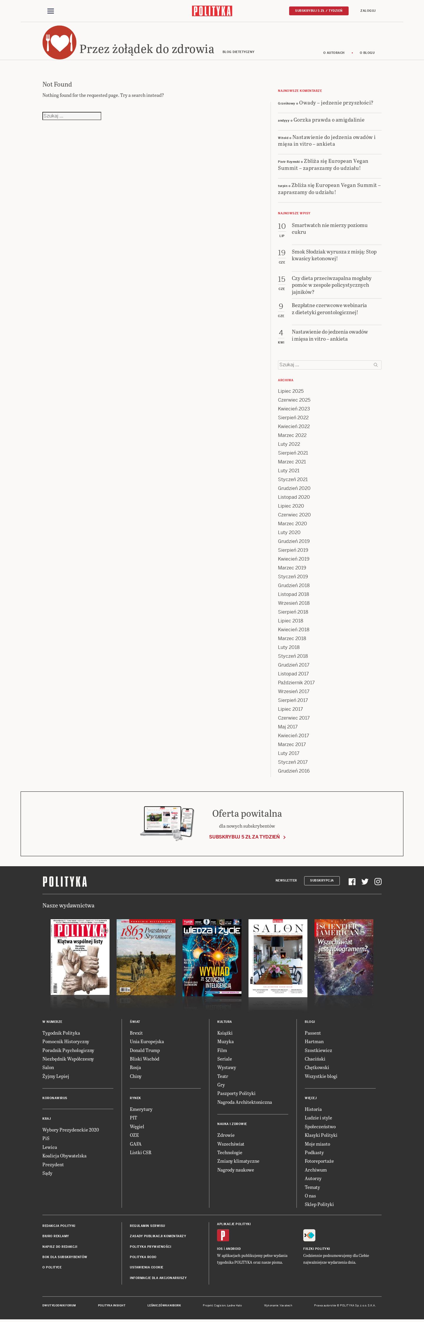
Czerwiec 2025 (294, 401)
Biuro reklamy (55, 1237)
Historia (313, 1109)
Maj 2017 (288, 728)
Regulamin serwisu (147, 1227)
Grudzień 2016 (294, 772)
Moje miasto (317, 1144)
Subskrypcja (322, 882)
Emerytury (141, 1109)
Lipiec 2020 (291, 507)
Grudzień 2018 (294, 586)
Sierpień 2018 (293, 613)
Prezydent (53, 1165)
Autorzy (313, 1179)
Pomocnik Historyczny (65, 1042)
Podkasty (314, 1153)
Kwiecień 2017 (293, 736)
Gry (221, 1085)
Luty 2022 (289, 445)
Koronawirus (54, 1099)
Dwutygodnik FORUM (59, 1306)
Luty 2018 (289, 648)
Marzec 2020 (292, 524)
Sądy (47, 1173)
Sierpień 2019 (293, 551)
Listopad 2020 (294, 498)
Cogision (220, 1306)
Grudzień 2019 (294, 542)
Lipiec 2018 (290, 622)
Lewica (49, 1147)
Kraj (46, 1119)
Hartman (314, 1042)
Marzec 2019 (292, 569)
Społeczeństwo (320, 1127)
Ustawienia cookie (146, 1268)
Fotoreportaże (319, 1162)
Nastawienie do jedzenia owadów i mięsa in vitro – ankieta (327, 141)
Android (233, 1250)
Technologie (229, 1153)
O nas (310, 1196)
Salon (48, 1068)
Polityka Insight (111, 1306)
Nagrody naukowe (235, 1170)
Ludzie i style (318, 1118)
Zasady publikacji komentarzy (158, 1237)
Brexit (136, 1033)
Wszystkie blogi (321, 1076)
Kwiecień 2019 (293, 560)
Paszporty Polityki (236, 1094)
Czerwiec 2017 (294, 719)
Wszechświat (230, 1144)
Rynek (135, 1099)
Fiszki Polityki (316, 1250)
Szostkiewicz (318, 1051)
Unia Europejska (147, 1042)
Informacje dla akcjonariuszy (158, 1279)
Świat (135, 1023)
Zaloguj (368, 11)
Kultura (224, 1023)
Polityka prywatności (150, 1248)
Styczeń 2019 (293, 577)
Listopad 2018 (293, 595)
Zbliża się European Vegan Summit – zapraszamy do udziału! (323, 165)
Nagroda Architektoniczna (244, 1102)
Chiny (136, 1076)
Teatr (222, 1076)
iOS (220, 1250)
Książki (225, 1033)
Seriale (224, 1059)
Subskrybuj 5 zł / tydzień (319, 11)
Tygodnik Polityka (61, 1033)
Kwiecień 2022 (294, 427)
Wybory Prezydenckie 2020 (70, 1130)
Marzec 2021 (292, 463)
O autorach (334, 54)
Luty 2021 (288, 471)
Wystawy (226, 1068)
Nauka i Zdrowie (232, 1125)
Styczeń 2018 (293, 657)
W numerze (52, 1023)
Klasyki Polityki (321, 1136)
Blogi (310, 1023)
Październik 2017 (296, 683)
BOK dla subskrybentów (64, 1258)
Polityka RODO (143, 1258)
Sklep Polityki (319, 1205)
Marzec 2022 (292, 436)
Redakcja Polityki (58, 1227)
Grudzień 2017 (293, 666)
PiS (45, 1139)
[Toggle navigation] (50, 11)
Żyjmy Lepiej (55, 1076)
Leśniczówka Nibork (164, 1306)
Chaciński (315, 1059)
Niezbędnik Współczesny (68, 1059)
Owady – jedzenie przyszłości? (336, 103)
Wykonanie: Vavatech (278, 1306)
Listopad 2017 (293, 675)
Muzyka (225, 1042)
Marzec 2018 (292, 639)
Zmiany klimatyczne (238, 1162)
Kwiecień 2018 (293, 630)
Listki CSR (140, 1153)
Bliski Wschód (144, 1059)
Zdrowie (226, 1136)
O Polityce (52, 1268)
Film (222, 1051)
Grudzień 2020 (294, 489)
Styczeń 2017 (293, 763)
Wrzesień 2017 (293, 692)
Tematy (312, 1188)
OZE (134, 1136)
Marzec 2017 (292, 745)
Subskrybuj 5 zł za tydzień (244, 838)
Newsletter (286, 882)
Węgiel (137, 1127)
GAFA (136, 1144)
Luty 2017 (288, 754)
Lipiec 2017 (290, 710)
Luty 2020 (289, 533)
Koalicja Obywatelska (64, 1156)
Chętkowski (317, 1068)
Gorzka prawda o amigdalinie (329, 120)
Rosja (135, 1068)
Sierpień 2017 (293, 701)
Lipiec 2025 (291, 392)
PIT (133, 1118)
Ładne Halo (234, 1306)
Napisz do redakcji (59, 1248)
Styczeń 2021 (293, 480)
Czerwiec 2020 (294, 516)
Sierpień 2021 (293, 454)
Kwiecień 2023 (294, 410)
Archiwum (316, 1170)
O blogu (367, 54)
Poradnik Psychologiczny (68, 1051)
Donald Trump (145, 1051)
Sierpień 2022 (293, 418)
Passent (313, 1033)
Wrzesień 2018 (294, 604)
